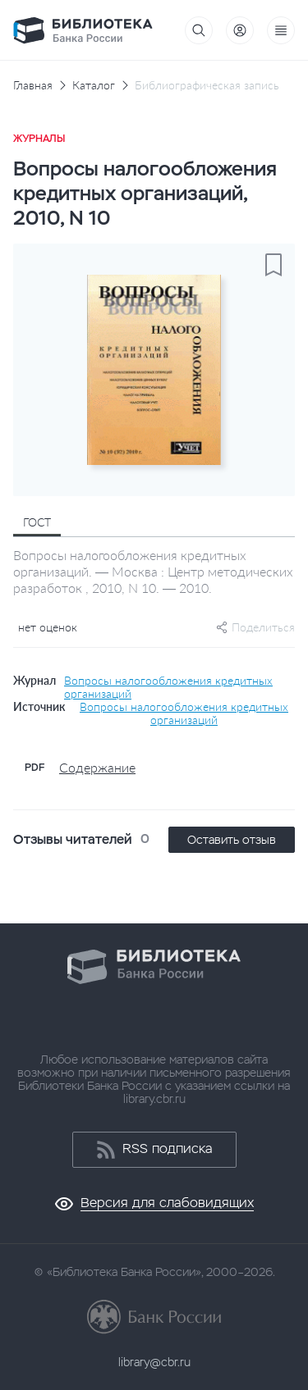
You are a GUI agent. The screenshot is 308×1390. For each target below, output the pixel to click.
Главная (33, 85)
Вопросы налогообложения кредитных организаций (168, 687)
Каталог (93, 85)
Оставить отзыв (231, 839)
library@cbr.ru (154, 1362)
